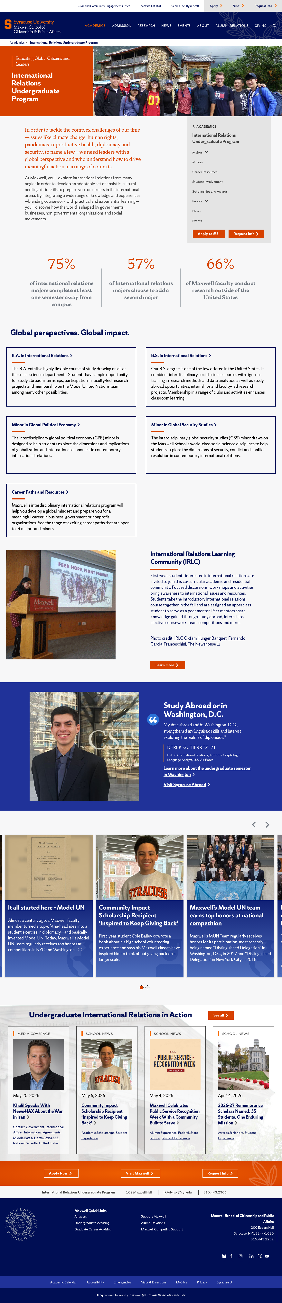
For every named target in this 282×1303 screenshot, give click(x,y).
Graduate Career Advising (92, 1229)
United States (49, 1143)
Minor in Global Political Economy (46, 425)
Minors (197, 162)
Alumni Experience (163, 1133)
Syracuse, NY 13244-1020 (254, 1233)
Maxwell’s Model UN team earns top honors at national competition (226, 915)
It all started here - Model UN (46, 907)
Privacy (202, 1282)
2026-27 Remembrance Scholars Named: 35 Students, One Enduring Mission (240, 1114)
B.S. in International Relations (181, 356)
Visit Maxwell (140, 1173)
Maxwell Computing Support (162, 1229)
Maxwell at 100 (151, 6)
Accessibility (95, 1282)
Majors (197, 152)
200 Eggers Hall (262, 1227)
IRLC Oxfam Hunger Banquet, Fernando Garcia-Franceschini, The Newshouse (197, 641)
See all (220, 1015)
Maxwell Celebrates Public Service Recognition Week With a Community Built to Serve (175, 1114)
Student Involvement (207, 181)
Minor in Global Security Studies (184, 425)
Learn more (166, 665)
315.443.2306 (215, 1192)
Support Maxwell (153, 1216)
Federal (183, 1133)
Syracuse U (224, 1282)
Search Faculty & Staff (185, 6)
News (166, 25)
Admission (121, 25)
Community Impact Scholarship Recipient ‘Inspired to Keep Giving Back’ (138, 915)
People (197, 201)
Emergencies (122, 1282)
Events (184, 25)
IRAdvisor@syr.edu (178, 1192)
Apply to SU (208, 234)
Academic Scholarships (97, 1133)
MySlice (181, 1282)
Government (35, 1127)
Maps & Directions (153, 1282)
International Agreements (42, 1132)
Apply (214, 6)
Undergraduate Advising (91, 1223)
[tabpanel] (50, 906)
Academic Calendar (63, 1282)
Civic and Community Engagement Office (104, 6)
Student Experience (176, 1138)
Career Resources (204, 172)
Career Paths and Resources (40, 492)
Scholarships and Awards (210, 191)
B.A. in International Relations (42, 356)
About (203, 25)
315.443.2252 (262, 1239)
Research (146, 25)
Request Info (264, 6)
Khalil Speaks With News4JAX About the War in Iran (38, 1111)
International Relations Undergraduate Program (64, 42)
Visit (236, 6)
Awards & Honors (230, 1133)
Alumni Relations (231, 25)
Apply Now (60, 1173)
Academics (95, 25)
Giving (261, 25)
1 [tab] (142, 988)
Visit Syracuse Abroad (185, 785)
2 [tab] (147, 988)
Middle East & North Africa (32, 1138)
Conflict (18, 1127)
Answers (80, 1216)
